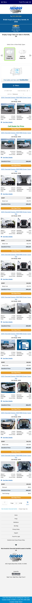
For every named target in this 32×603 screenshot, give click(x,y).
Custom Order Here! (16, 602)
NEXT (27, 503)
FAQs (16, 518)
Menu (4, 2)
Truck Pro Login (16, 536)
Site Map (16, 525)
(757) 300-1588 (16, 16)
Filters (16, 85)
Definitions (16, 522)
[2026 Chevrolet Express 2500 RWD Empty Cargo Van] (16, 98)
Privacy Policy (16, 529)
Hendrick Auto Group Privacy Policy (16, 540)
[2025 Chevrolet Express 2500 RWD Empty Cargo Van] (16, 134)
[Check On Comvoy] (16, 545)
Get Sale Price (16, 129)
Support (16, 533)
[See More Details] (7, 122)
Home (16, 515)
